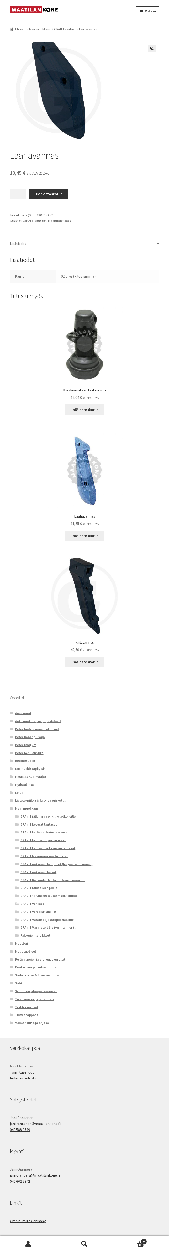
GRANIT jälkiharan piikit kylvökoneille (48, 816)
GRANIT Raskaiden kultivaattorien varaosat (52, 880)
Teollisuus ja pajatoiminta (34, 999)
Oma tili (28, 1244)
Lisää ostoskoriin (48, 193)
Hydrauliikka (24, 785)
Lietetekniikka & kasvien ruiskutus (40, 800)
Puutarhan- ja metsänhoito (35, 967)
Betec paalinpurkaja (30, 737)
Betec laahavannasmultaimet (37, 729)
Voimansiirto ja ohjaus (32, 1023)
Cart (130, 1240)
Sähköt (20, 983)
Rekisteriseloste (23, 1078)
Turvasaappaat (26, 1015)
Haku (84, 1244)
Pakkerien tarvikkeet (35, 935)
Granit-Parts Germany (28, 1220)
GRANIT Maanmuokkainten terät (44, 856)
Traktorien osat (26, 1007)
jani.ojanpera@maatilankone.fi (35, 1175)
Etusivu (20, 29)
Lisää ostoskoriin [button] (84, 409)
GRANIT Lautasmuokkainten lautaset (47, 848)
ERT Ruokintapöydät (30, 769)
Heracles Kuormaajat (30, 777)
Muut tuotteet (25, 951)
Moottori (21, 943)
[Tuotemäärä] (18, 194)
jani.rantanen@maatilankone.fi (35, 1123)
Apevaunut (23, 713)
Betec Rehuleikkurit (29, 753)
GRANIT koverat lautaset (38, 824)
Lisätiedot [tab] (18, 243)
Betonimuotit (25, 761)
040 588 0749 (20, 1129)
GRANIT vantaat (65, 29)
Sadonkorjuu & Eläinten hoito (37, 975)
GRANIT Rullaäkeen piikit (38, 888)
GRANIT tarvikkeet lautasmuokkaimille (48, 896)
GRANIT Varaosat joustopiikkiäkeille (47, 920)
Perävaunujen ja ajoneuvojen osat (40, 959)
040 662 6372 (20, 1181)
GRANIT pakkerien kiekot (38, 872)
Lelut (19, 793)
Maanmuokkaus (40, 29)
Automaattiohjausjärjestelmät (38, 721)
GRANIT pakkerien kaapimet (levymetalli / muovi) (56, 864)
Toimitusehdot (22, 1072)
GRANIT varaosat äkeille (38, 912)
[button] (152, 48)
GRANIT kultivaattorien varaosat (44, 832)
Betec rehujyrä (25, 745)
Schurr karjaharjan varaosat (36, 991)
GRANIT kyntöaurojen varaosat (43, 840)
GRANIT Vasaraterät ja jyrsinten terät (48, 927)
